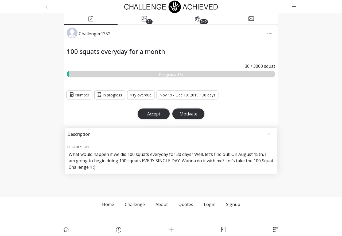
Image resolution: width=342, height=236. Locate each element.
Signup (233, 204)
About (162, 204)
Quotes (185, 204)
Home (108, 204)
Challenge (135, 204)
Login (209, 204)
